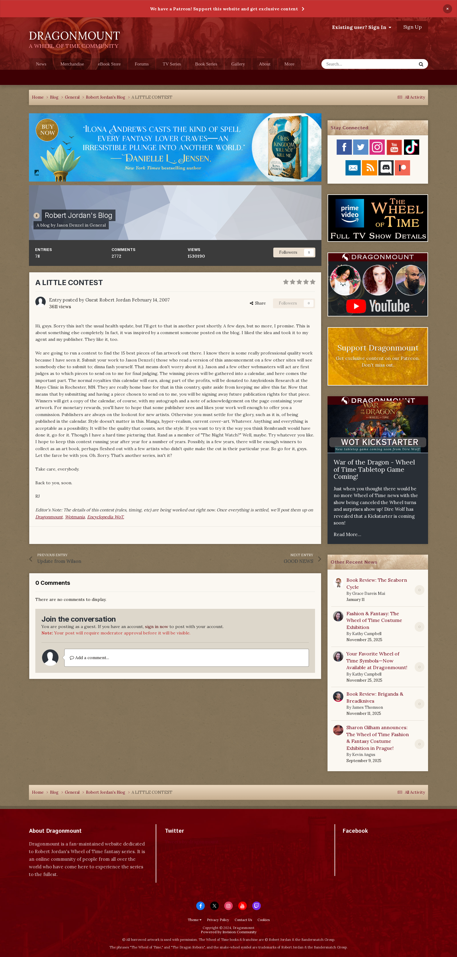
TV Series (172, 64)
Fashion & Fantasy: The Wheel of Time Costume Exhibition (374, 620)
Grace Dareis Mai (368, 593)
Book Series (206, 64)
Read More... (347, 534)
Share (258, 303)
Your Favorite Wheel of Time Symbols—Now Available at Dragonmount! (376, 660)
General (98, 225)
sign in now (156, 626)
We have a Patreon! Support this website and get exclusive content (224, 9)
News (41, 64)
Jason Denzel (70, 225)
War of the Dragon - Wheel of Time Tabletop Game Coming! (374, 469)
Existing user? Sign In (361, 27)
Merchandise (72, 64)
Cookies (263, 920)
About (265, 64)
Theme (194, 920)
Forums (142, 64)
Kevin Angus (363, 754)
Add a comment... (89, 657)
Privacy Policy (218, 920)
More (290, 64)
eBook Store (109, 64)
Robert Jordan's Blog (78, 215)
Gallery (238, 64)
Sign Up (412, 27)
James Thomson (367, 707)
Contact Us (243, 920)
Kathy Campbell (366, 633)
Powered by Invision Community (229, 932)
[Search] (354, 64)
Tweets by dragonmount (192, 842)
